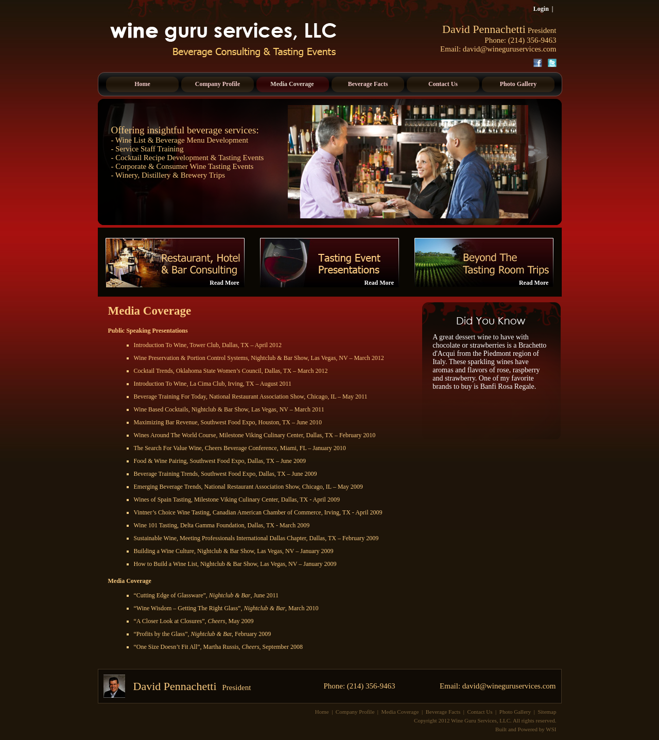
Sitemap (546, 712)
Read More (224, 282)
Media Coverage (400, 712)
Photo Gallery (515, 712)
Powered (528, 729)
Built (501, 729)
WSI (551, 729)
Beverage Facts (443, 712)
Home (322, 712)
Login (541, 8)
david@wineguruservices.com (510, 49)
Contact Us (479, 712)
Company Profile (355, 712)
